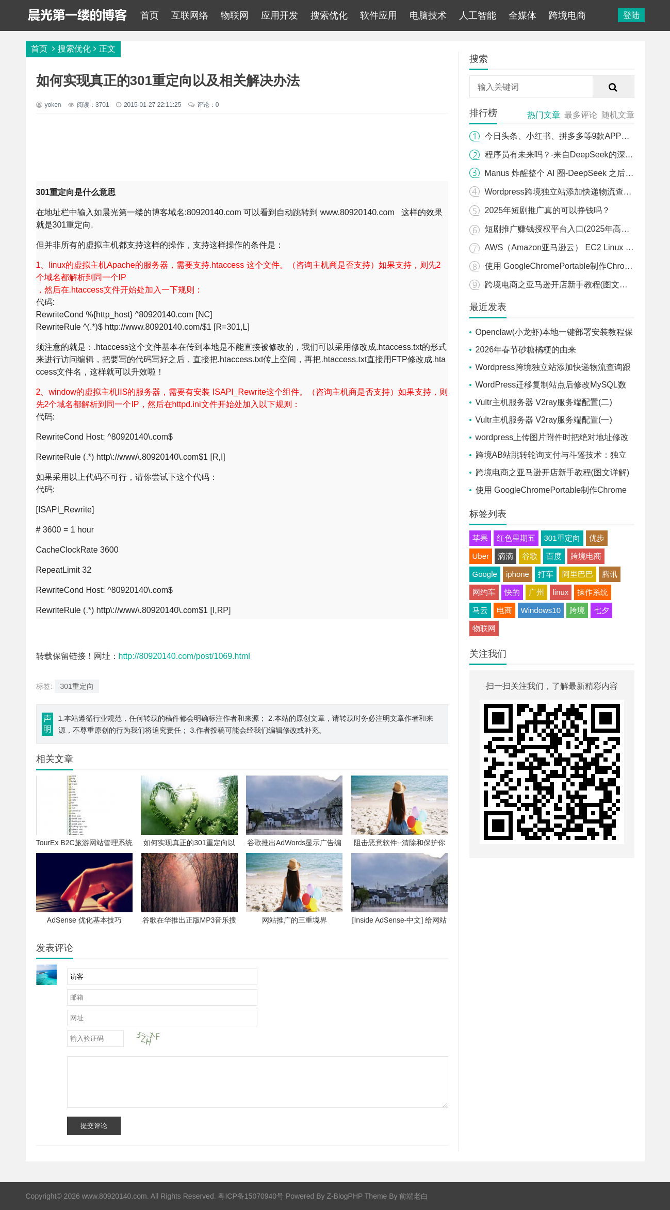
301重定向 (76, 686)
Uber (480, 556)
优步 (596, 538)
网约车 (484, 592)
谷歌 (529, 556)
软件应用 (378, 15)
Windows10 (541, 610)
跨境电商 (567, 15)
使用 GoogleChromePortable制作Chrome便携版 (573, 266)
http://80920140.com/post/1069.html (184, 656)
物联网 (235, 15)
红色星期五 (516, 538)
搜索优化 (329, 15)
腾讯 (609, 574)
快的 (512, 592)
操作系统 (592, 592)
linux (561, 592)
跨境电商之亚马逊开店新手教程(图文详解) (562, 284)
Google (484, 574)
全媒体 (522, 15)
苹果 (480, 538)
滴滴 (505, 556)
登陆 (631, 15)
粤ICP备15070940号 (251, 1196)
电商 (504, 610)
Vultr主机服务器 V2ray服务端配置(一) (544, 419)
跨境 (577, 610)
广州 (536, 592)
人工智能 (477, 15)
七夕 (601, 610)
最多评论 (580, 114)
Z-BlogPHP (344, 1196)
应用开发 (279, 15)
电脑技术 (428, 15)
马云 (480, 610)
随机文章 (617, 114)
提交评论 (93, 1126)
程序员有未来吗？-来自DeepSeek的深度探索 (567, 154)
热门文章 (543, 114)
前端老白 (413, 1196)
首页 (149, 15)
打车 (545, 574)
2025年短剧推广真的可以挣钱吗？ (548, 210)
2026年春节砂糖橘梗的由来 (526, 349)
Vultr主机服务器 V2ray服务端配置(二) (544, 402)
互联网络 (189, 15)
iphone (517, 574)
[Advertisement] (247, 147)
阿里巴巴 (577, 574)
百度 (554, 556)
